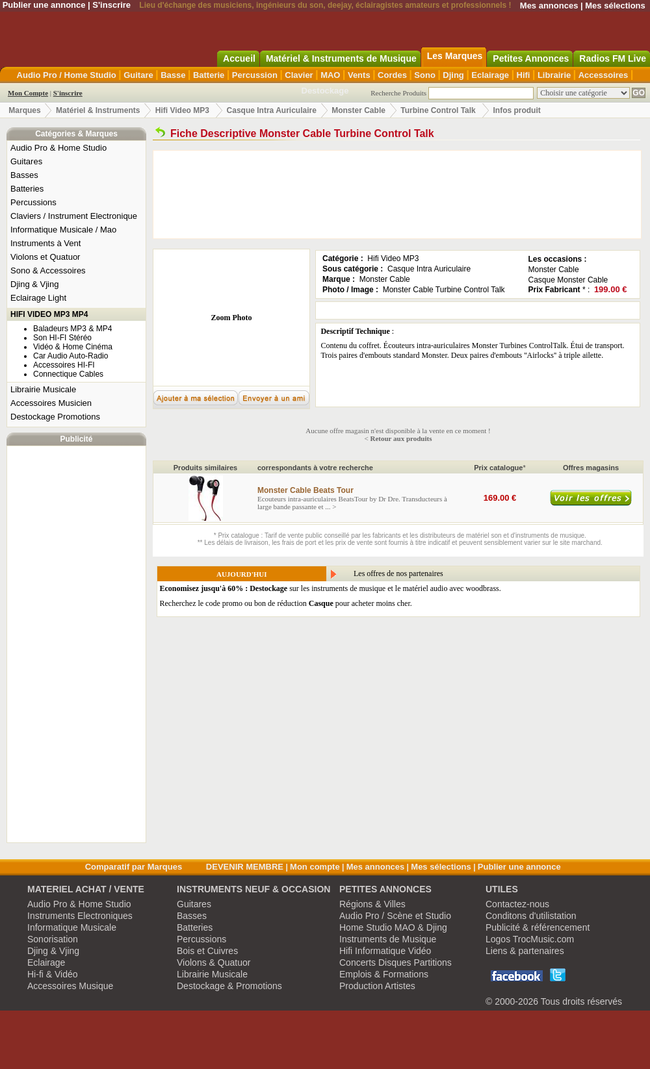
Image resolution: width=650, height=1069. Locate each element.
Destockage (325, 90)
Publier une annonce (44, 5)
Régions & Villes (372, 904)
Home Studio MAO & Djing (393, 927)
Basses (24, 175)
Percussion (255, 75)
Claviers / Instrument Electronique (73, 216)
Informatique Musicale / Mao (63, 229)
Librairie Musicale (43, 389)
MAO (330, 75)
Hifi (523, 75)
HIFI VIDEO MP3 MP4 (49, 314)
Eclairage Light (38, 298)
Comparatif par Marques (134, 867)
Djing (453, 75)
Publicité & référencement (538, 927)
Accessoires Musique (70, 986)
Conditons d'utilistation (531, 916)
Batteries (27, 189)
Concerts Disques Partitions (395, 962)
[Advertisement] (77, 644)
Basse (173, 75)
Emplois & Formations (383, 974)
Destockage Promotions (55, 416)
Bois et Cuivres (207, 951)
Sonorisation (52, 939)
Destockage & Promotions (229, 986)
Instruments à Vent (45, 243)
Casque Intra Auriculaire (272, 110)
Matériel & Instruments (98, 110)
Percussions (33, 202)
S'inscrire (111, 5)
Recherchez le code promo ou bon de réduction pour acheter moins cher (285, 603)
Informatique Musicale (71, 927)
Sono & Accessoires (48, 270)
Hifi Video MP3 (182, 110)
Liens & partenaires (525, 951)
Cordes (392, 75)
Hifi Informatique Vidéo (385, 951)
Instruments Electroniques (80, 916)
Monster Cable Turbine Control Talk (444, 289)
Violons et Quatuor (45, 257)
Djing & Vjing (34, 284)
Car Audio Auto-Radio (70, 355)
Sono (425, 75)
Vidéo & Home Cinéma (72, 346)
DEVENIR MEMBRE (244, 867)
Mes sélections (615, 5)
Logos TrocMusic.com (530, 939)
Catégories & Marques (76, 133)
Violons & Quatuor (213, 962)
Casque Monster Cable (568, 279)
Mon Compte (28, 93)
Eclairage (490, 75)
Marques (24, 110)
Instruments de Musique (387, 939)
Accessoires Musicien (51, 403)
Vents (359, 75)
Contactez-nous (517, 904)
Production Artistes (377, 986)
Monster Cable (358, 110)
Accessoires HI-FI (64, 365)
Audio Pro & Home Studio (58, 148)
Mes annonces (549, 5)
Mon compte (315, 867)
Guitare (138, 75)
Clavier (299, 75)
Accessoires (603, 75)
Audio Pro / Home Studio (66, 75)
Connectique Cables (68, 374)
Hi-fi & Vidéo (52, 974)
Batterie (208, 75)
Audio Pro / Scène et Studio (395, 916)
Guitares (26, 161)
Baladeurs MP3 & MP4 (72, 328)
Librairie (554, 75)
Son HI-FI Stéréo (62, 337)
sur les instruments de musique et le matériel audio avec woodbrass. (330, 588)
